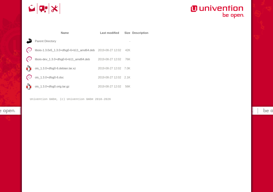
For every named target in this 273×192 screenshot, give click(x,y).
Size (127, 32)
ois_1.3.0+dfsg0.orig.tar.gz (52, 86)
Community (44, 8)
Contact (32, 8)
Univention (207, 14)
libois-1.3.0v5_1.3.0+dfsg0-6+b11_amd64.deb (65, 50)
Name (65, 32)
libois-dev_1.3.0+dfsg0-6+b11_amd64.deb (62, 59)
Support (55, 8)
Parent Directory (45, 41)
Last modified (109, 32)
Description (140, 32)
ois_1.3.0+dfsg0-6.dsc (49, 77)
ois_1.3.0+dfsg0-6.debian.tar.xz (55, 68)
